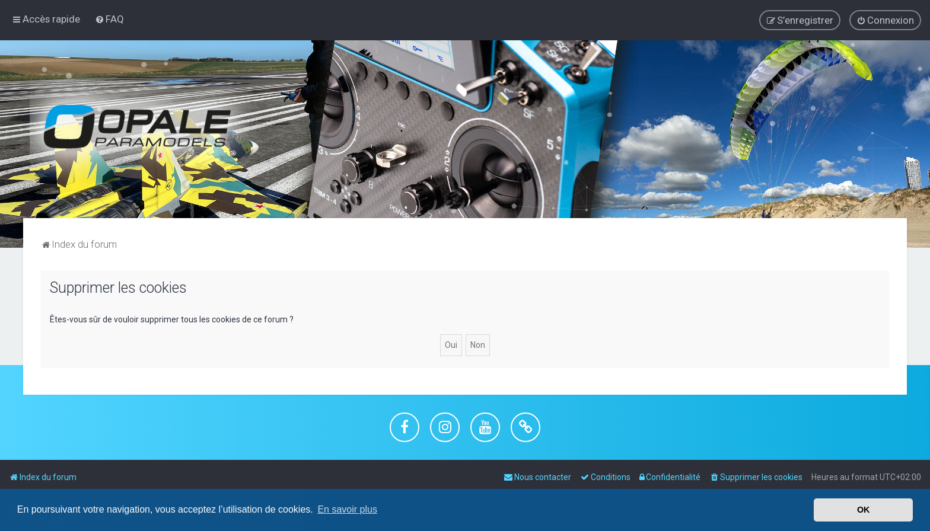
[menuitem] (109, 19)
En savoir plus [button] (347, 509)
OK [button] (863, 509)
